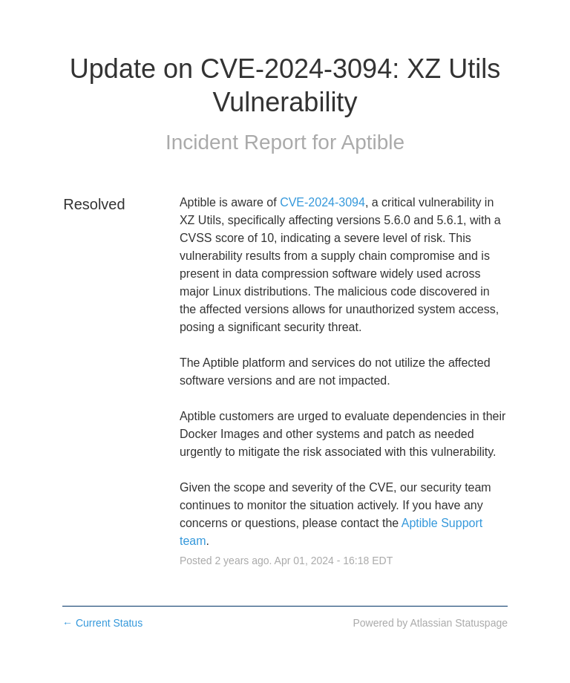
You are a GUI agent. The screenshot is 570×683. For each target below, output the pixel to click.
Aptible (372, 142)
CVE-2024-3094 (322, 202)
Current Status (102, 623)
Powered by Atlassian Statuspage (430, 623)
